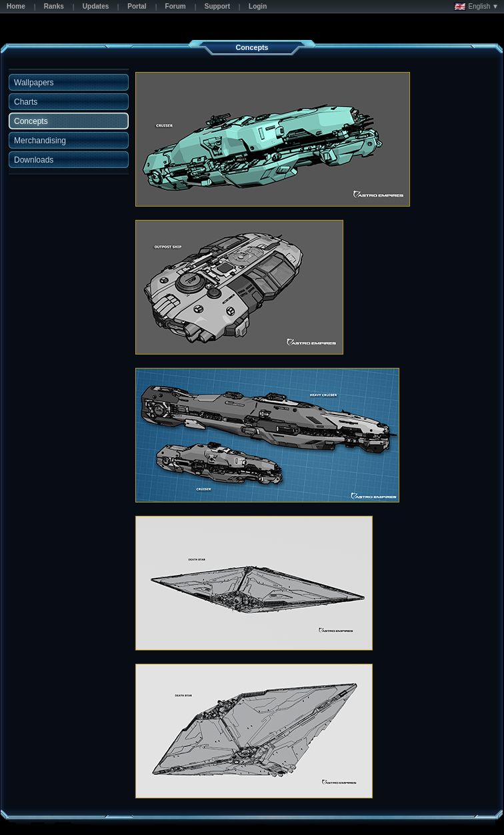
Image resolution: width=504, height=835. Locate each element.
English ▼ (476, 7)
